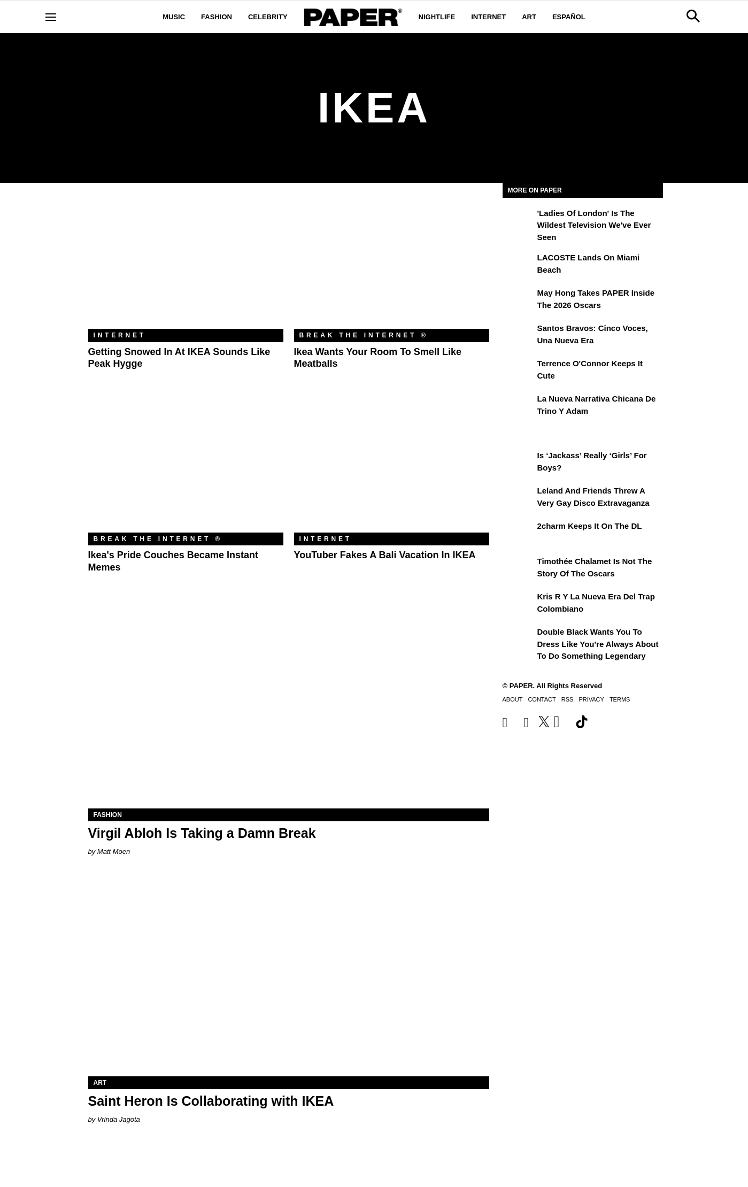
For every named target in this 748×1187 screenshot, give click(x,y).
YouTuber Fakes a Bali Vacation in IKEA (385, 555)
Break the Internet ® (364, 335)
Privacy (591, 699)
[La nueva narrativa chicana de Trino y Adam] (518, 406)
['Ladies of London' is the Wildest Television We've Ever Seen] (518, 220)
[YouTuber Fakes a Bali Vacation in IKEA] (391, 468)
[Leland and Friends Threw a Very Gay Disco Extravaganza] (518, 498)
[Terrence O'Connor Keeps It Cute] (518, 371)
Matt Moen (113, 851)
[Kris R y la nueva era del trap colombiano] (518, 604)
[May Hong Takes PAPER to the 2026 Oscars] (518, 300)
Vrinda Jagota (118, 1119)
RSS (567, 699)
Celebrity (268, 17)
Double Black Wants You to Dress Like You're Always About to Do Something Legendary (598, 643)
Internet (488, 17)
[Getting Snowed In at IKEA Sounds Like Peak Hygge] (185, 264)
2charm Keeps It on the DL (589, 525)
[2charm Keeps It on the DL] (518, 533)
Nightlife (437, 17)
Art (529, 17)
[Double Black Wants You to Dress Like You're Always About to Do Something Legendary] (518, 639)
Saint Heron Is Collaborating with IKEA (211, 1100)
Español (568, 17)
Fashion (216, 17)
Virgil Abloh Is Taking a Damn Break (202, 833)
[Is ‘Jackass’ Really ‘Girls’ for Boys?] (518, 463)
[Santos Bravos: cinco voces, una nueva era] (518, 335)
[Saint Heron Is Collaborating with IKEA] (288, 976)
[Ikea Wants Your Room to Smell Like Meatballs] (391, 264)
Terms (620, 699)
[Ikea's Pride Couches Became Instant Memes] (185, 468)
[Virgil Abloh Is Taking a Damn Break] (288, 708)
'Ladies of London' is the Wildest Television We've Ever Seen (594, 225)
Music (174, 17)
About (513, 699)
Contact (542, 699)
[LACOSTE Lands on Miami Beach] (518, 265)
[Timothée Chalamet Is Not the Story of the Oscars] (518, 569)
